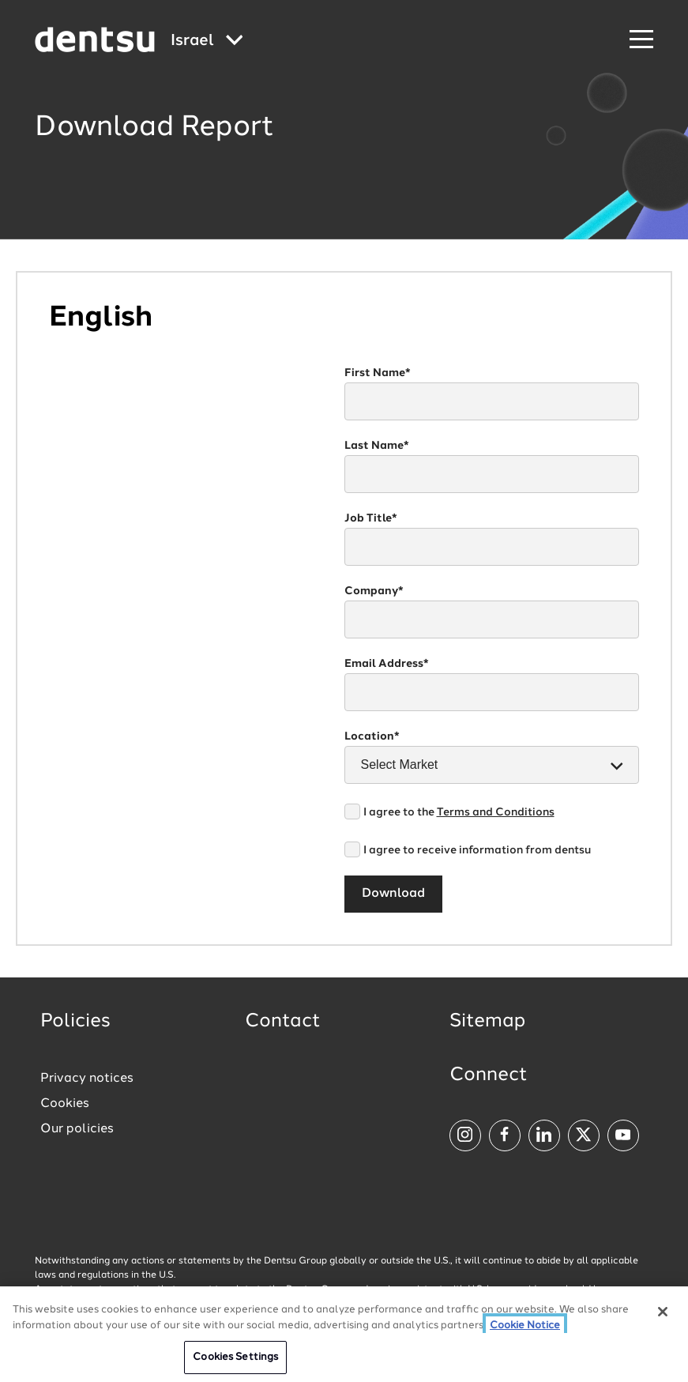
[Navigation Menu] (641, 40)
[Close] (662, 1312)
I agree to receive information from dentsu (477, 850)
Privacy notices (86, 1078)
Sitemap (487, 1021)
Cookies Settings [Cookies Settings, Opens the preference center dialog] (235, 1358)
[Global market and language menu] (207, 41)
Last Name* (376, 445)
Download (393, 893)
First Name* (377, 372)
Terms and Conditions (496, 812)
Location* (372, 736)
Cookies (64, 1104)
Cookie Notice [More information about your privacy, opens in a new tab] (525, 1325)
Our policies (77, 1129)
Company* (374, 591)
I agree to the (459, 812)
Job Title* (370, 518)
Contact (283, 1021)
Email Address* (386, 663)
